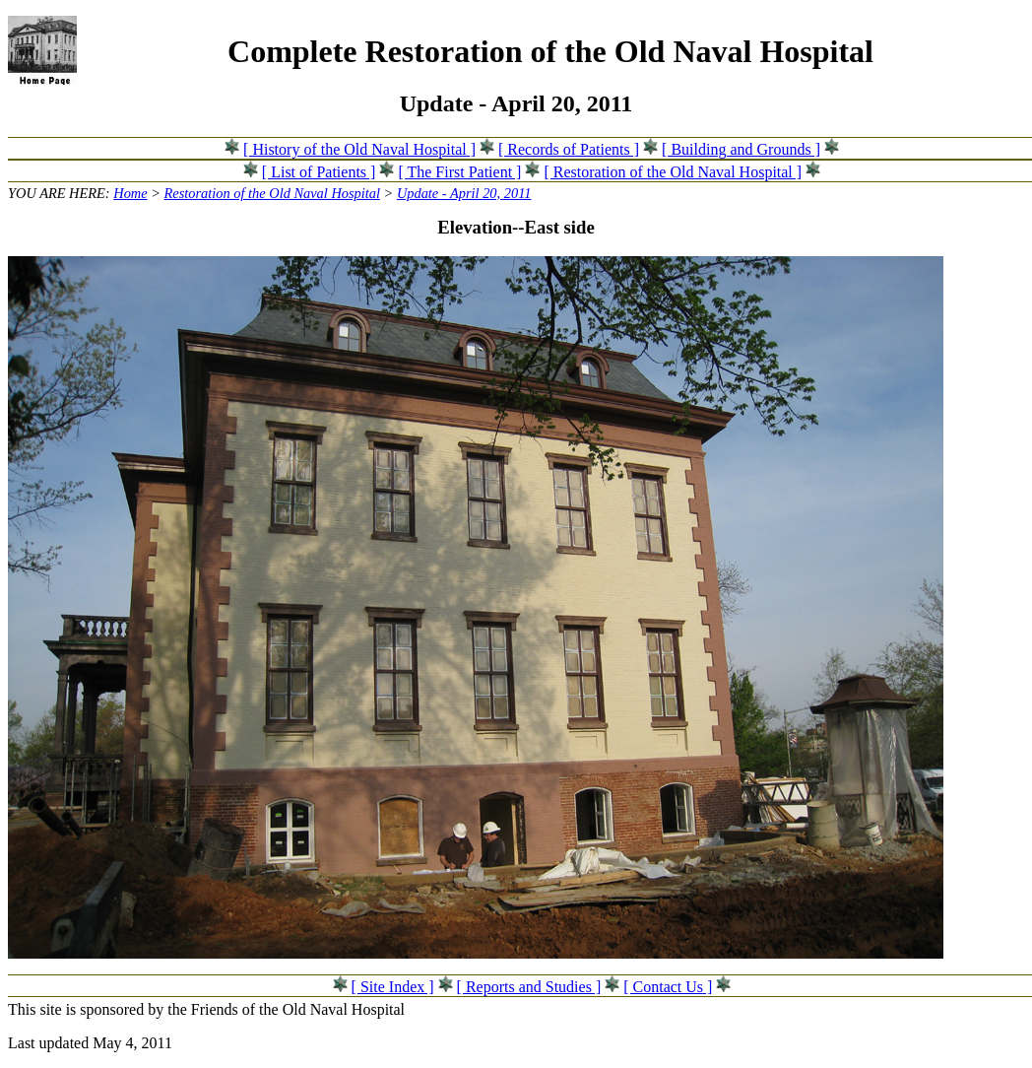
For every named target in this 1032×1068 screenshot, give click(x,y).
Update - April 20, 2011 (464, 193)
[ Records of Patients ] (568, 149)
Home (130, 193)
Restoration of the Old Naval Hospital (272, 193)
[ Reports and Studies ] (529, 986)
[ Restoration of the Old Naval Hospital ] (673, 172)
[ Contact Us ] (667, 986)
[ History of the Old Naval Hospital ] (359, 149)
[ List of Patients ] (319, 172)
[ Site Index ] (393, 986)
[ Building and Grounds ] (741, 149)
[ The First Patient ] (459, 172)
